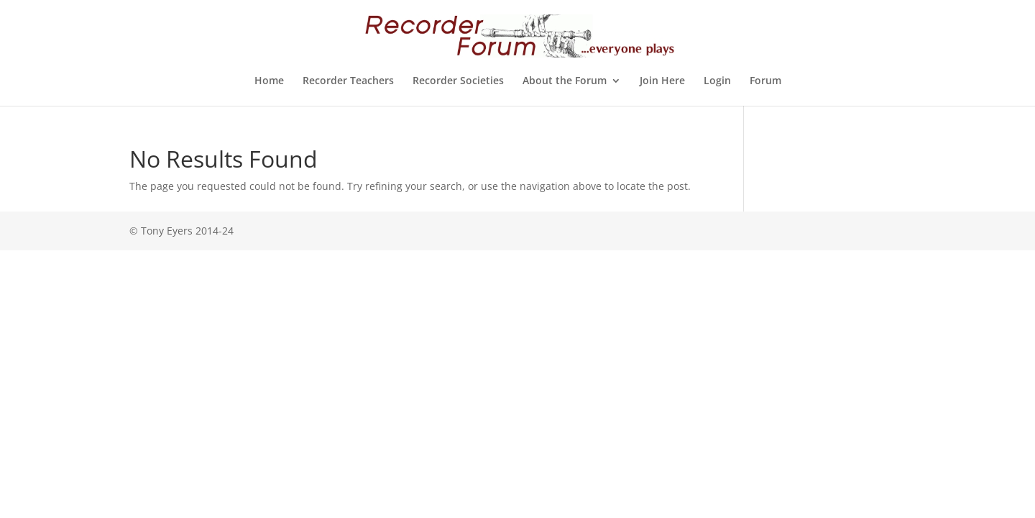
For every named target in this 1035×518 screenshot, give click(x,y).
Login (717, 81)
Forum (765, 81)
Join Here (662, 81)
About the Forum (565, 81)
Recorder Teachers (348, 81)
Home (269, 81)
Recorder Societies (458, 81)
